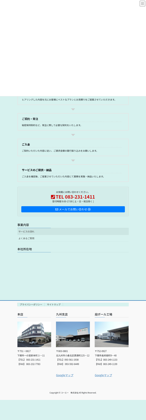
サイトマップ (53, 304)
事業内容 (23, 225)
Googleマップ (64, 375)
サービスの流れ (26, 231)
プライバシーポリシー (31, 304)
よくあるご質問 (26, 238)
